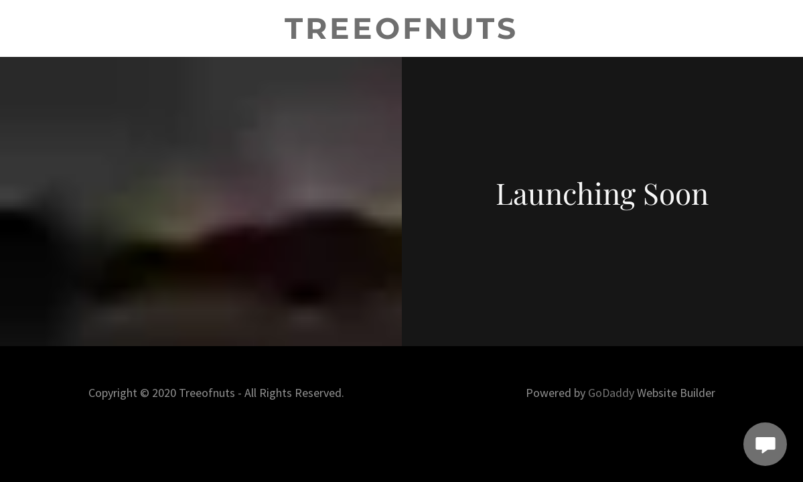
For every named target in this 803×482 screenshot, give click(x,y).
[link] (401, 34)
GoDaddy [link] (611, 392)
